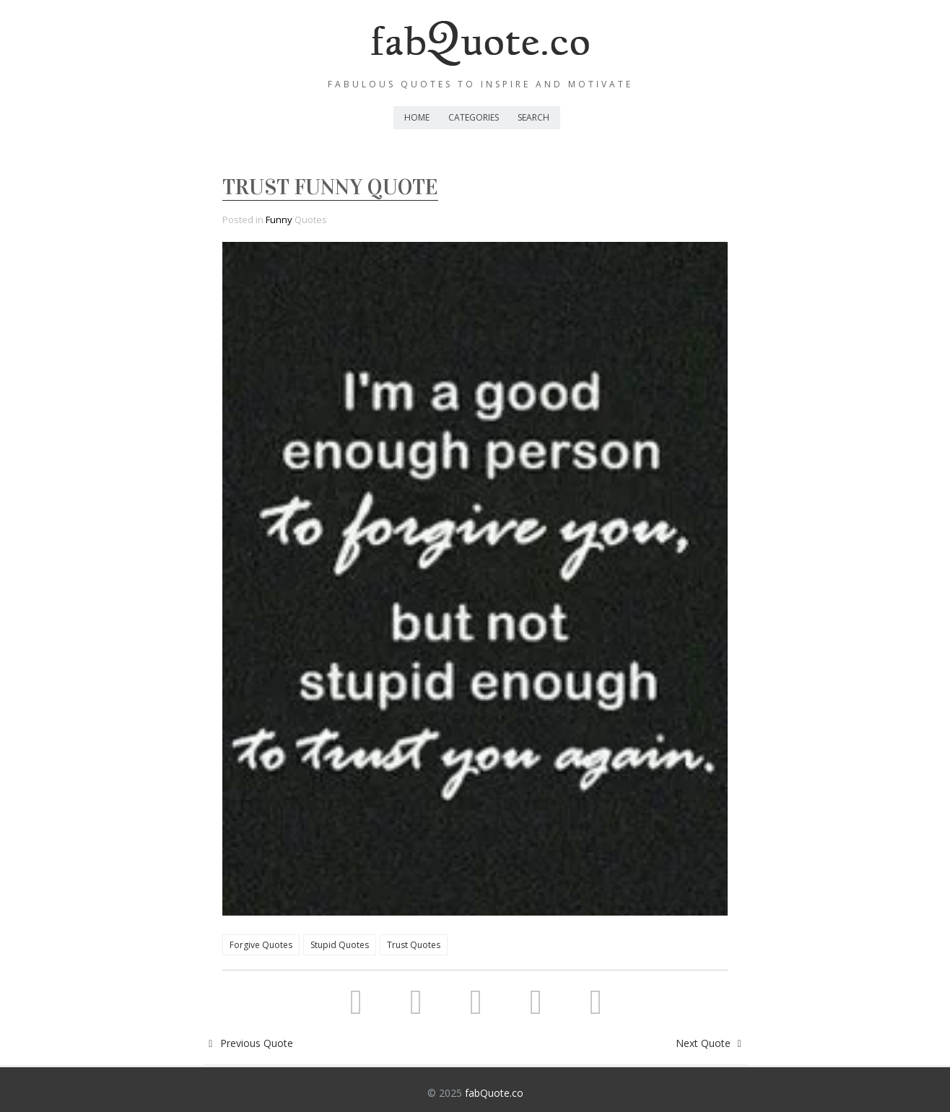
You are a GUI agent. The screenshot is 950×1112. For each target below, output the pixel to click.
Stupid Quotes (339, 945)
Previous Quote (248, 1043)
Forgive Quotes (261, 945)
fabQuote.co (494, 1093)
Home (417, 117)
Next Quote (711, 1043)
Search (533, 117)
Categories (473, 117)
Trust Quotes (413, 945)
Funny (279, 219)
